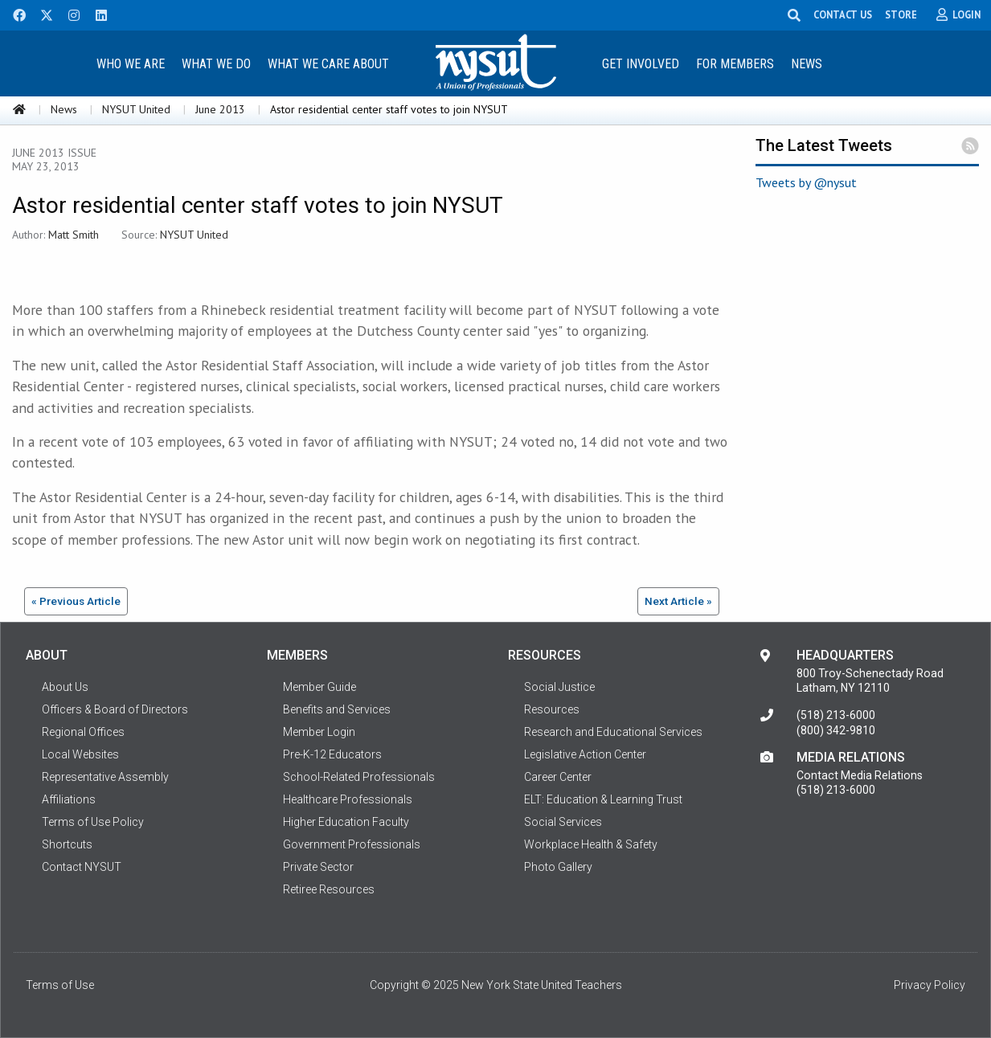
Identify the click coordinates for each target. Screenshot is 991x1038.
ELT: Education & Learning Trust (603, 799)
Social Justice (559, 686)
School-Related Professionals (359, 776)
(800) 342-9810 (835, 730)
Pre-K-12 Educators (332, 754)
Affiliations (69, 799)
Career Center (558, 776)
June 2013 (220, 109)
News (806, 64)
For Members (735, 64)
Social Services (563, 821)
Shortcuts (67, 844)
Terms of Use (60, 985)
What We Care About (328, 64)
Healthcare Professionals (347, 799)
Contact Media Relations (859, 775)
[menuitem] (131, 63)
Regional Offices (83, 731)
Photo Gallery (558, 866)
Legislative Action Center (585, 754)
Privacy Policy (929, 985)
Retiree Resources (329, 889)
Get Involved (640, 64)
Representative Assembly (105, 776)
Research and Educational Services (613, 731)
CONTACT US (842, 14)
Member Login (319, 731)
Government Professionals (351, 844)
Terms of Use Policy (93, 821)
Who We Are (130, 64)
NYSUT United (136, 109)
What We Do (216, 64)
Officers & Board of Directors (115, 709)
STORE (901, 14)
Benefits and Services (337, 709)
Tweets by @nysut (806, 182)
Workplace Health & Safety (590, 844)
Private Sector (318, 866)
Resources (551, 709)
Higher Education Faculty (346, 821)
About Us (65, 686)
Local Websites (80, 754)
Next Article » (678, 601)
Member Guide (319, 686)
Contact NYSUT (81, 866)
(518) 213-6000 (835, 715)
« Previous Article (76, 601)
